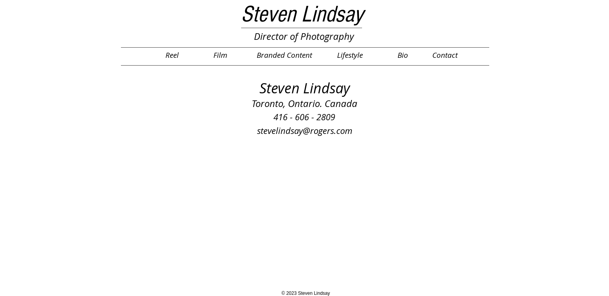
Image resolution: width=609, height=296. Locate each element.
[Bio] (403, 55)
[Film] (220, 55)
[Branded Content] (284, 55)
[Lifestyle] (350, 55)
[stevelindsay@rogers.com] (305, 131)
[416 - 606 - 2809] (304, 117)
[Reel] (172, 55)
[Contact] (445, 55)
